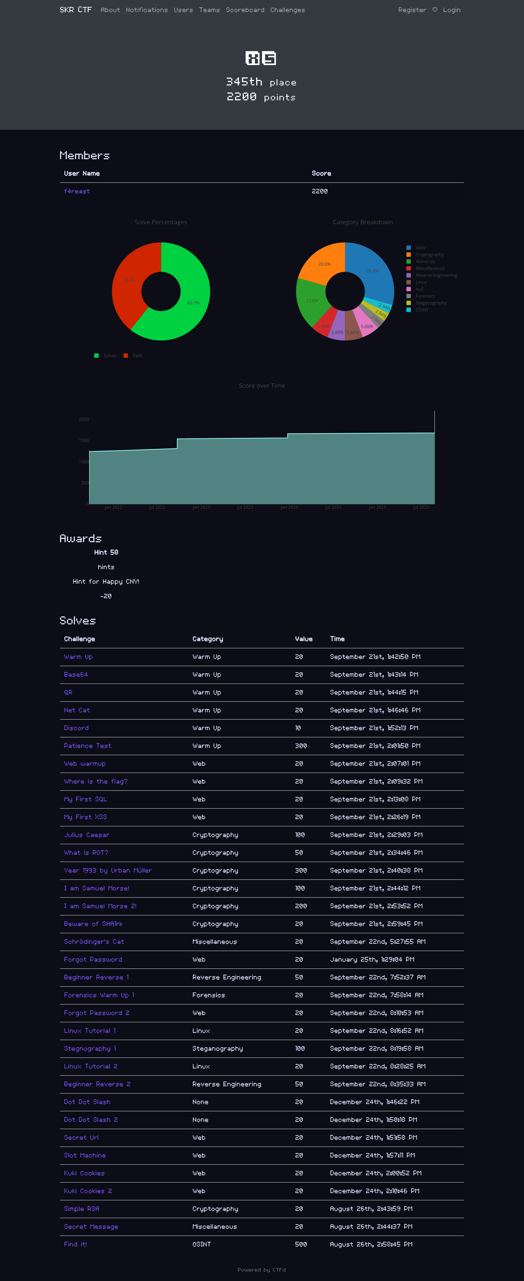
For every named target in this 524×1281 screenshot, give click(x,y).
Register (413, 10)
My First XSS (85, 817)
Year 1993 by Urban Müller (108, 870)
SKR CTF (76, 10)
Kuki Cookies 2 (88, 1191)
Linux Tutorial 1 (90, 1030)
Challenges (288, 10)
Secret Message (91, 1226)
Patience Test (88, 745)
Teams (210, 10)
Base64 (76, 674)
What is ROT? (86, 852)
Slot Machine (85, 1155)
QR (68, 692)
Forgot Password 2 (97, 1013)
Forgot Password (93, 959)
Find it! (75, 1244)
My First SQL (86, 799)
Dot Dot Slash (87, 1102)
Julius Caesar (87, 834)
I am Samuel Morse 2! (100, 906)
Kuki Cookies (84, 1173)
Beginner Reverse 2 (97, 1084)
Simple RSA (82, 1208)
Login (452, 10)
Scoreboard (245, 10)
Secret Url (81, 1137)
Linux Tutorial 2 (91, 1066)
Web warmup (85, 763)
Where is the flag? (96, 781)
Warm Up (78, 656)
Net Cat (77, 710)
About (110, 10)
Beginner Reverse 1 (96, 977)
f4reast (77, 191)
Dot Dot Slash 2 (91, 1119)
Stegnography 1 (90, 1048)
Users (184, 10)
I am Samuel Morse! (97, 888)
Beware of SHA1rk (93, 924)
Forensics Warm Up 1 (99, 995)
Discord (76, 728)
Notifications (147, 10)
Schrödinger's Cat (94, 941)
